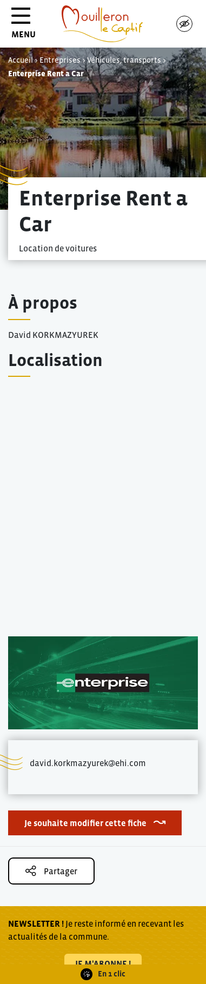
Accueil (20, 60)
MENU (23, 27)
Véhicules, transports (124, 60)
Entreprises (60, 60)
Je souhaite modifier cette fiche (85, 823)
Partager (51, 871)
